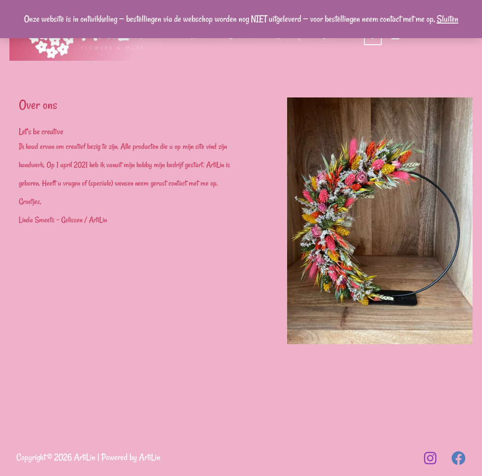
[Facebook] (458, 458)
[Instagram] (430, 458)
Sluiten (447, 19)
